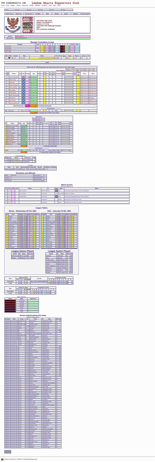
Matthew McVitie (10, 136)
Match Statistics (21, 296)
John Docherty (10, 134)
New (54, 5)
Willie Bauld (12, 97)
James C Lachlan (11, 129)
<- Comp (29, 9)
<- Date (17, 9)
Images (13, 5)
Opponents (19, 13)
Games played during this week (33, 315)
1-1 (57, 58)
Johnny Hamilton (13, 103)
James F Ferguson (11, 133)
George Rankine (10, 138)
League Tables (41, 208)
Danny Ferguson (13, 85)
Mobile (31, 5)
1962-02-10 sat (84, 97)
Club (7, 5)
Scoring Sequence (20, 155)
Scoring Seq (28, 13)
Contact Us (12, 459)
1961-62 (14, 58)
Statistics (37, 5)
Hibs (50, 5)
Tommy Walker (8, 46)
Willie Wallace (12, 92)
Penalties (38, 13)
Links (58, 5)
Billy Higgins (12, 90)
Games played (85, 13)
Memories (25, 5)
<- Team (6, 9)
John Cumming (13, 87)
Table (47, 13)
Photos (18, 5)
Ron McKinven (10, 140)
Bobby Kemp (10, 144)
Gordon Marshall (13, 77)
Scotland (44, 5)
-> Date (51, 9)
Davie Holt (12, 82)
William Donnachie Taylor (12, 125)
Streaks (57, 13)
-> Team (63, 9)
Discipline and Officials (25, 173)
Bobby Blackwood (13, 95)
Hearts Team (9, 13)
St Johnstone (22, 58)
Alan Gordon (12, 100)
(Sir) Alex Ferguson (11, 142)
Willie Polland (12, 79)
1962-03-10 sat (93, 77)
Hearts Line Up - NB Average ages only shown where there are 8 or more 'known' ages (51, 67)
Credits (19, 459)
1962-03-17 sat (93, 90)
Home (3, 5)
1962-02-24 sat (84, 77)
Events (66, 13)
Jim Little (9, 131)
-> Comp (41, 9)
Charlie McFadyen (11, 127)
